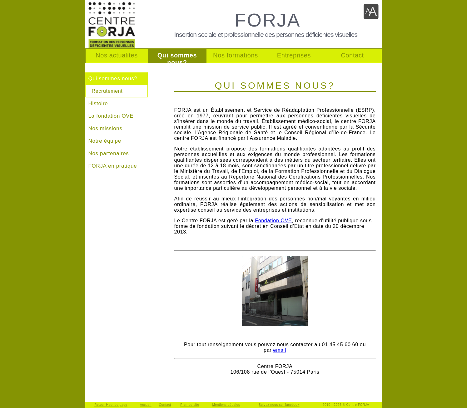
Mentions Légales (226, 404)
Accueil (146, 404)
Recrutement (107, 91)
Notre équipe (104, 141)
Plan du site (189, 404)
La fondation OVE (111, 116)
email (279, 350)
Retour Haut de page (110, 404)
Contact (165, 404)
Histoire (98, 103)
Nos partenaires (108, 153)
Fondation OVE (273, 220)
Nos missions (105, 128)
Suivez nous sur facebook (279, 404)
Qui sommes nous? (112, 78)
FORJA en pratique (112, 166)
